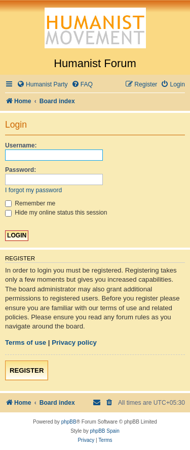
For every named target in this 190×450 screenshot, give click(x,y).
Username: (21, 145)
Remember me (30, 203)
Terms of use (25, 342)
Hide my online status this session (56, 212)
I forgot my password (33, 190)
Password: (20, 169)
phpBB (69, 422)
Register (27, 370)
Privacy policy (74, 342)
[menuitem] (42, 85)
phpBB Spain (104, 431)
